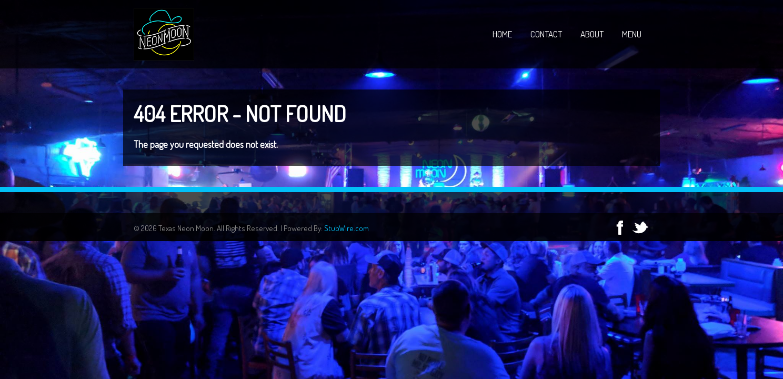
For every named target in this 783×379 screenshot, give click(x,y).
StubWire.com (346, 228)
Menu (631, 33)
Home (502, 33)
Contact (546, 33)
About (592, 33)
